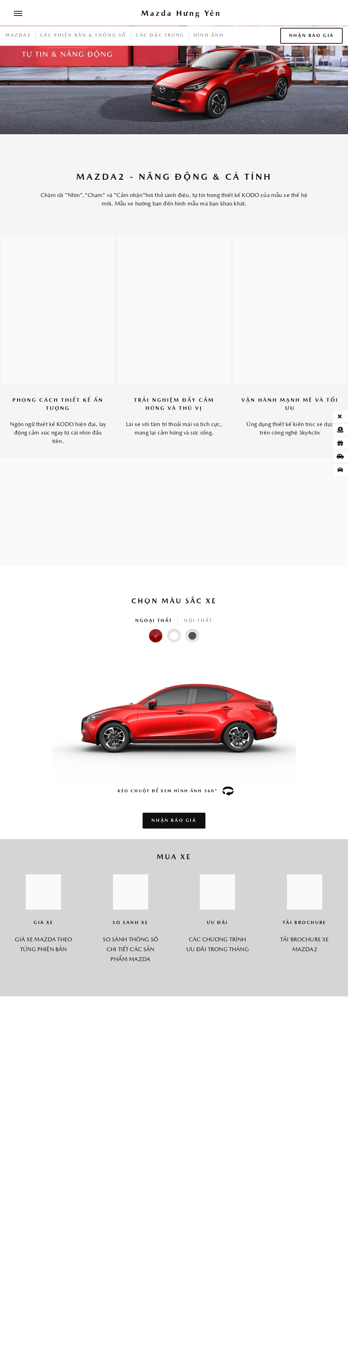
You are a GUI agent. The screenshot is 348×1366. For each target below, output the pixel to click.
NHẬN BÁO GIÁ (311, 35)
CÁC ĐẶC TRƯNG (160, 35)
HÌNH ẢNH (208, 35)
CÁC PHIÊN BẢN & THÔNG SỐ (83, 35)
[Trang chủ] (181, 14)
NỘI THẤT (198, 621)
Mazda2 (18, 35)
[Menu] (18, 14)
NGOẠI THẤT (154, 621)
